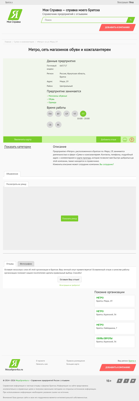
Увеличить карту (22, 139)
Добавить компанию (117, 27)
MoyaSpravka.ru (22, 380)
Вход (131, 2)
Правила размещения (76, 361)
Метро (100, 297)
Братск (131, 361)
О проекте (40, 361)
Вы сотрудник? (107, 164)
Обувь (51, 99)
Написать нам (42, 364)
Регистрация (122, 2)
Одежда (52, 102)
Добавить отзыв (108, 139)
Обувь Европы (104, 338)
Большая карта (73, 364)
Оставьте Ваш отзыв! (69, 279)
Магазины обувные (58, 95)
